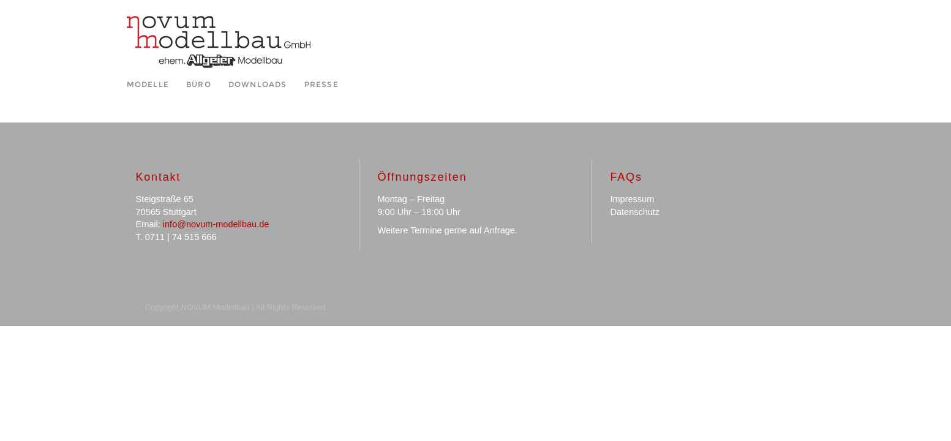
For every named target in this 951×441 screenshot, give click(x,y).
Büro (198, 84)
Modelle (148, 84)
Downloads (257, 84)
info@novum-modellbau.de (216, 224)
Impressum (633, 199)
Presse (321, 84)
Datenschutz (635, 212)
